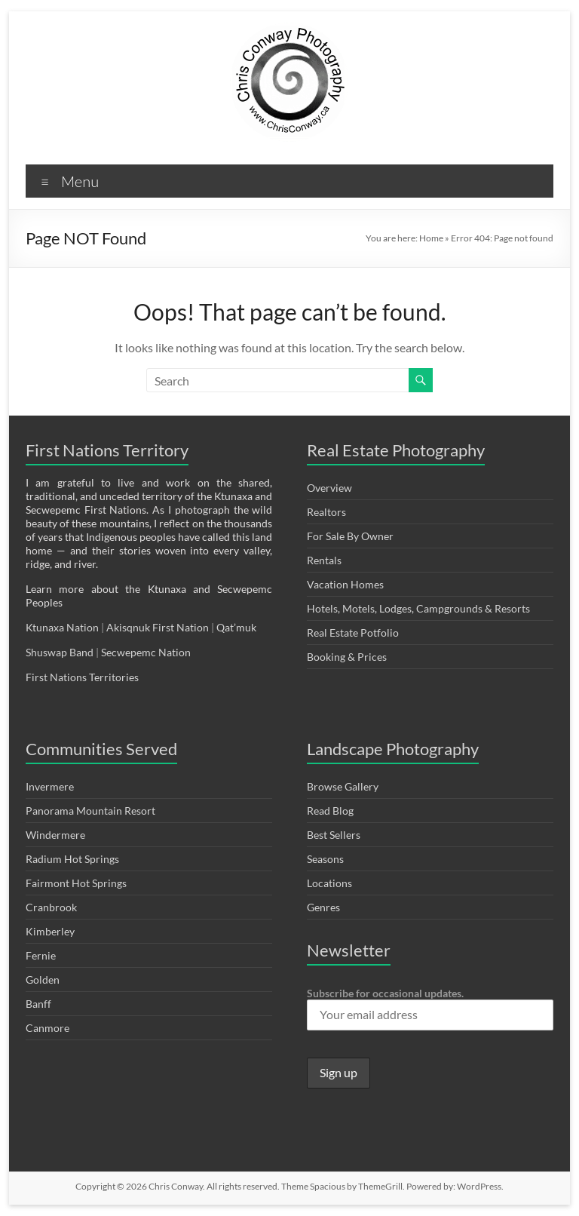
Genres (323, 907)
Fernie (41, 955)
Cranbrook (51, 907)
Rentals (324, 560)
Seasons (325, 858)
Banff (38, 1003)
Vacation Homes (345, 584)
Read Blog (330, 810)
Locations (329, 883)
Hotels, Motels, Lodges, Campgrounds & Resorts (418, 608)
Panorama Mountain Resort (90, 810)
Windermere (55, 834)
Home (431, 238)
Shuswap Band (59, 652)
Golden (43, 979)
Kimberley (50, 931)
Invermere (50, 786)
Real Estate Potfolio (353, 632)
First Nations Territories (83, 677)
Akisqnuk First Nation (157, 627)
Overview (329, 487)
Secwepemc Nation (146, 652)
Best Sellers (333, 834)
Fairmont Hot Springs (76, 883)
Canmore (47, 1027)
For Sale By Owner (350, 536)
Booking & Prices (347, 656)
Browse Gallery (342, 786)
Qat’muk (237, 627)
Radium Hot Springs (72, 858)
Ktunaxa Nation (63, 627)
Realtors (326, 511)
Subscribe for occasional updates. (430, 1008)
